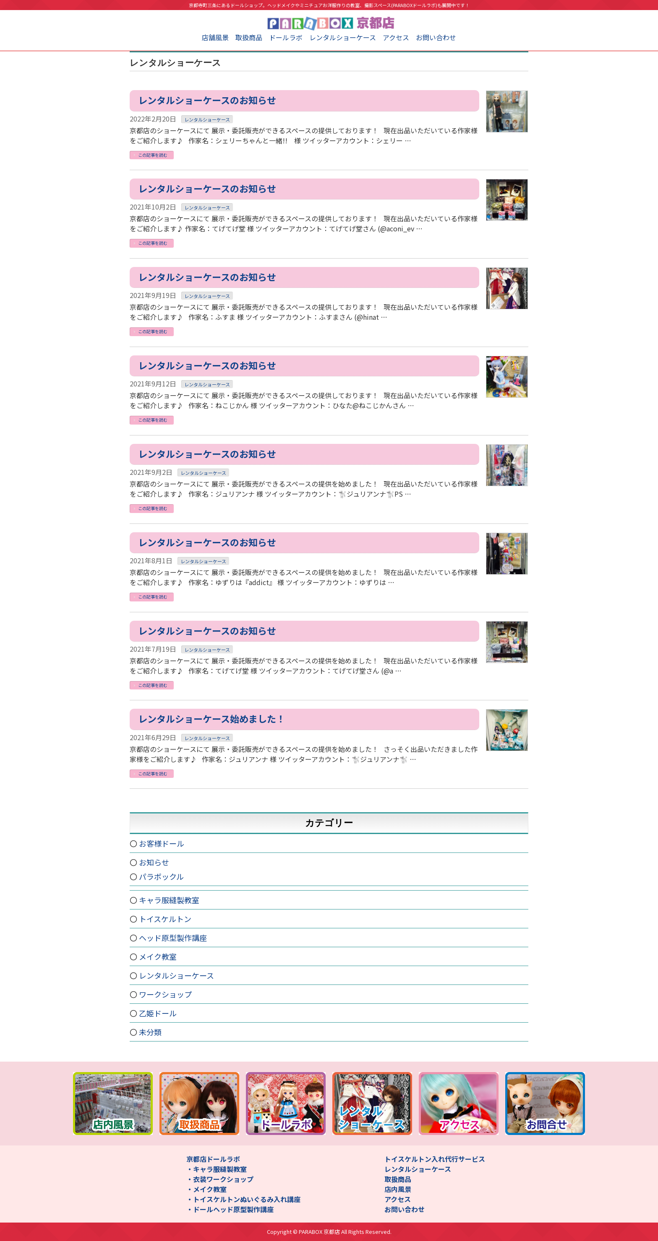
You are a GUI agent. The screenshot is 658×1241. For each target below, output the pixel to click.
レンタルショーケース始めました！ (211, 718)
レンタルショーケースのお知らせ (207, 99)
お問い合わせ (436, 37)
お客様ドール (161, 843)
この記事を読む (152, 155)
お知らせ (154, 862)
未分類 (150, 1031)
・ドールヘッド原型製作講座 (230, 1209)
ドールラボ (286, 37)
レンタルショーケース (342, 37)
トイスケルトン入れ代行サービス (434, 1159)
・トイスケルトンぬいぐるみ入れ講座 (243, 1199)
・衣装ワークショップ (219, 1179)
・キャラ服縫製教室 (216, 1169)
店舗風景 (215, 37)
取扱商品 (248, 37)
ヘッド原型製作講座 (173, 937)
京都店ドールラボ (213, 1159)
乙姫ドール (158, 1013)
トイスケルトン (165, 918)
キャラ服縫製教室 (169, 899)
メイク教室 (158, 956)
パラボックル (161, 876)
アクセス (396, 37)
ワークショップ (165, 994)
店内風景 (397, 1189)
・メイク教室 (206, 1189)
